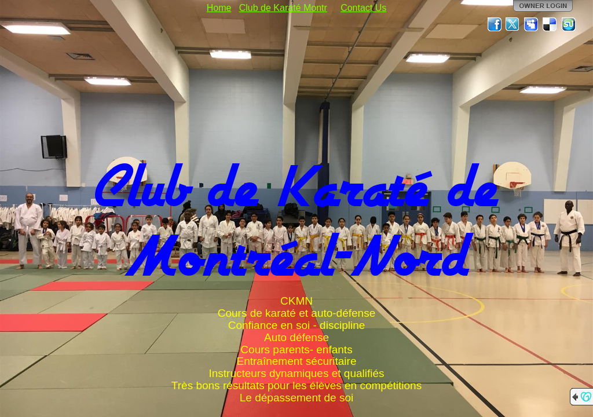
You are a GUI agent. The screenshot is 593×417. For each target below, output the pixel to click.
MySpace (532, 24)
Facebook (494, 24)
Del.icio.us (550, 24)
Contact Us (363, 8)
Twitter (513, 24)
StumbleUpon (569, 24)
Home (219, 8)
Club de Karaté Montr (283, 8)
